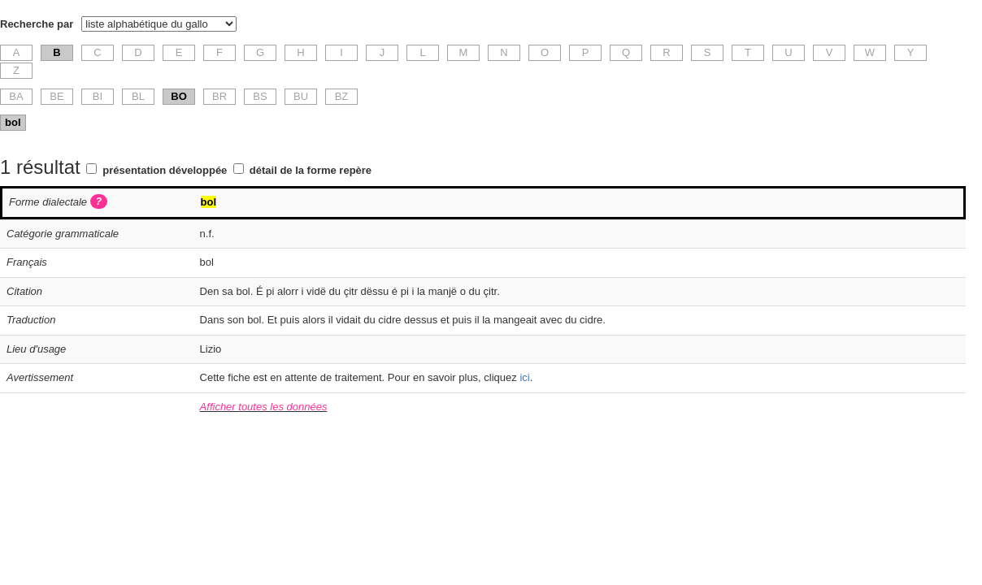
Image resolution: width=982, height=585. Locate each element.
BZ (342, 96)
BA (16, 96)
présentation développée (164, 170)
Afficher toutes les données (264, 407)
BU (300, 96)
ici (524, 377)
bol (13, 122)
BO (179, 96)
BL (138, 96)
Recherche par (36, 24)
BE (56, 96)
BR (219, 96)
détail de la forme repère (311, 170)
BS (260, 96)
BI (97, 96)
